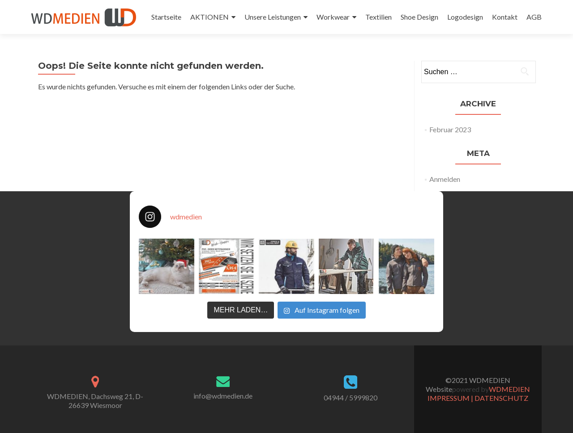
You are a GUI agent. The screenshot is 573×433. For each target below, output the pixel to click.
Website (439, 389)
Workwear (333, 17)
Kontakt (504, 17)
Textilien (378, 17)
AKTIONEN (209, 17)
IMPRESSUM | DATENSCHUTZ (478, 398)
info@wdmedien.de (222, 395)
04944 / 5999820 (350, 397)
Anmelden (444, 179)
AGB (534, 17)
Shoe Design (419, 17)
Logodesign (465, 17)
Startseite (166, 17)
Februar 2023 (450, 129)
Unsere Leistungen (272, 17)
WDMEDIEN (509, 389)
